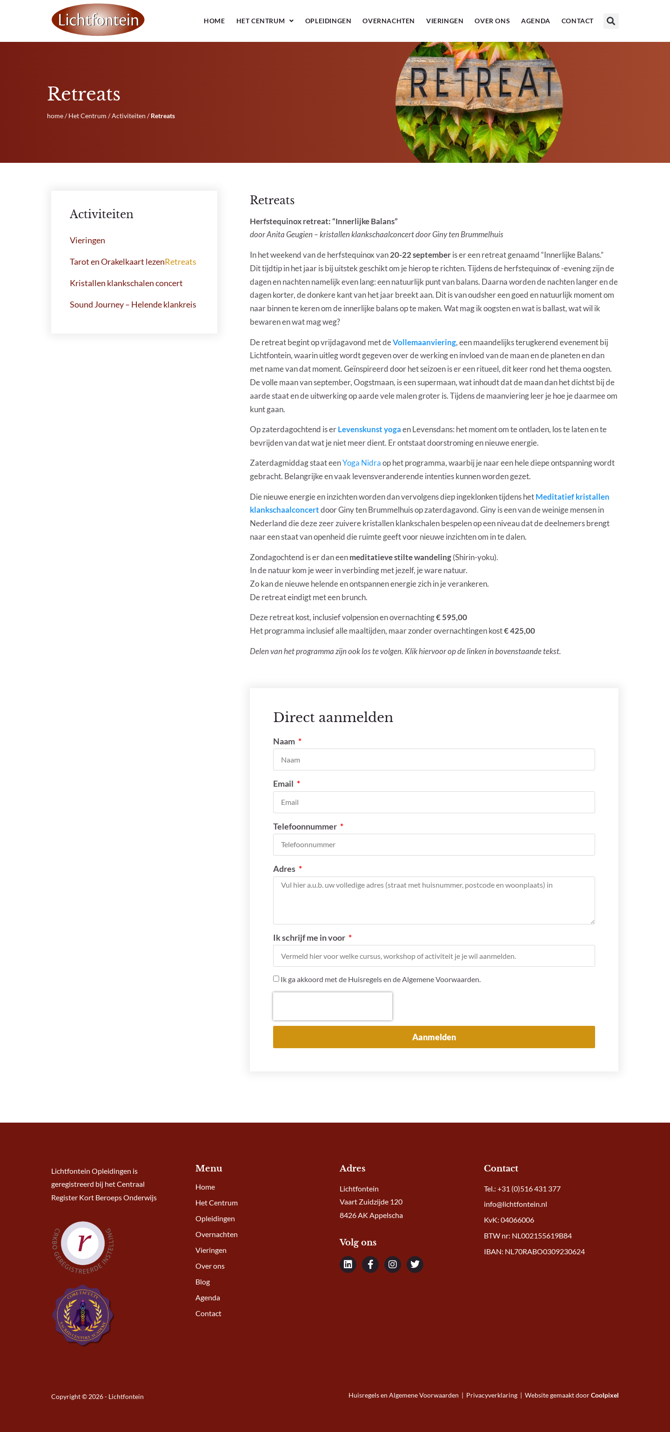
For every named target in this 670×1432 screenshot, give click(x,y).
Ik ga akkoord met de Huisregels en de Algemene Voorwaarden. (381, 979)
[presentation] (332, 1006)
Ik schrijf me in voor (310, 937)
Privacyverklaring (491, 1395)
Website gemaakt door (572, 1395)
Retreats (180, 261)
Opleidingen (328, 21)
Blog (202, 1281)
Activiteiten (129, 116)
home (55, 116)
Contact (578, 21)
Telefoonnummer (305, 826)
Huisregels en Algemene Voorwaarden (404, 1395)
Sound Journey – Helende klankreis (133, 304)
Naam (284, 741)
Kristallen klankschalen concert (126, 283)
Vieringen (444, 21)
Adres (285, 868)
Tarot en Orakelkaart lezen (117, 261)
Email (284, 783)
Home (214, 21)
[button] (611, 21)
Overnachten (388, 21)
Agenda (535, 21)
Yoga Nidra (361, 463)
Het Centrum (265, 20)
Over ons (492, 21)
